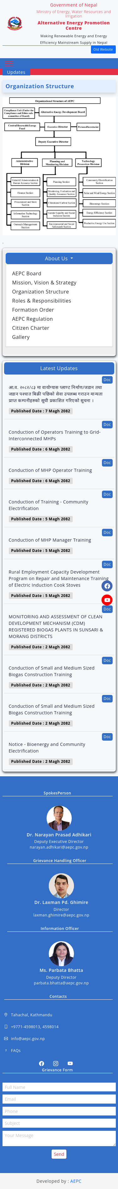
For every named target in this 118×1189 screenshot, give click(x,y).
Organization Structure (40, 291)
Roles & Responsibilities (41, 300)
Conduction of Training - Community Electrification (48, 505)
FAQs (12, 1051)
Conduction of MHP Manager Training (50, 540)
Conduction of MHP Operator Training (50, 470)
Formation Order (33, 309)
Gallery (21, 337)
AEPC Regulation (32, 318)
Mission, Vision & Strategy (44, 282)
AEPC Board (27, 273)
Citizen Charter (30, 327)
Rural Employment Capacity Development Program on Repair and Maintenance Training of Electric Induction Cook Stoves (59, 578)
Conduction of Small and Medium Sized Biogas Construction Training (52, 671)
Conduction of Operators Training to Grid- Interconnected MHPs (55, 435)
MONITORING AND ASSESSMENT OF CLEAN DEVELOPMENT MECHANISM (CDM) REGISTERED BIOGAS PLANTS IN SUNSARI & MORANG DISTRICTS (56, 626)
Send (59, 1154)
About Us (57, 258)
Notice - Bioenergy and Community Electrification (47, 747)
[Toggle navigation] (9, 64)
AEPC (75, 1181)
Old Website (103, 49)
